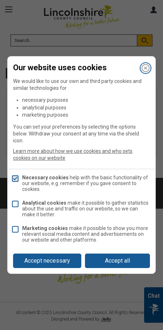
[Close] (145, 68)
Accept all (117, 260)
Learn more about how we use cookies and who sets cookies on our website (73, 154)
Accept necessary (47, 260)
